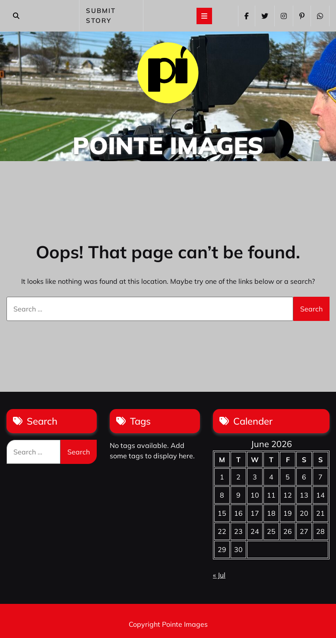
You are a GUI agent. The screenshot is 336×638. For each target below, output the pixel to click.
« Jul (219, 575)
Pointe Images (168, 145)
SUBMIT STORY (101, 15)
